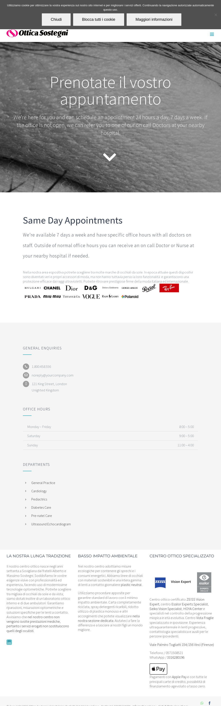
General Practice (43, 483)
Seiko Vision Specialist (166, 608)
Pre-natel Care (41, 515)
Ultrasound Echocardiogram (51, 524)
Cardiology (39, 491)
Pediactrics (39, 499)
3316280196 (175, 657)
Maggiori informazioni (154, 19)
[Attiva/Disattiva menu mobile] (212, 34)
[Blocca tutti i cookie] (215, 15)
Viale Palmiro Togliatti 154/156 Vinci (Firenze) (182, 644)
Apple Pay (179, 676)
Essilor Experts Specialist (189, 604)
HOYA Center (192, 608)
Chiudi (56, 19)
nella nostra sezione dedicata (109, 618)
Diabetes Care (41, 507)
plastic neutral (131, 584)
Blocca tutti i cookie (98, 19)
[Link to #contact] (109, 157)
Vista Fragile (205, 617)
